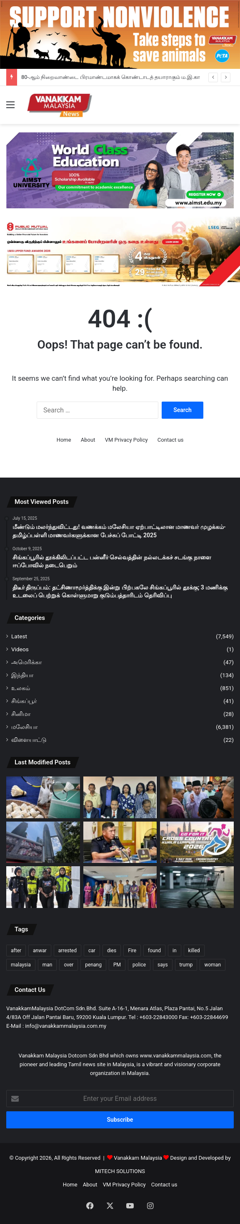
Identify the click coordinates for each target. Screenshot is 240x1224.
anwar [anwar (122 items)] (40, 950)
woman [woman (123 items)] (212, 965)
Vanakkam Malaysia (142, 1158)
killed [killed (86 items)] (194, 950)
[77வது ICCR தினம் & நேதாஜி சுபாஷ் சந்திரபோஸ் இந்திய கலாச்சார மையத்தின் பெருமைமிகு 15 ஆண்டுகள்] (120, 887)
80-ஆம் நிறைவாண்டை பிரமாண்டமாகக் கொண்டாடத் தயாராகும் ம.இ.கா (110, 77)
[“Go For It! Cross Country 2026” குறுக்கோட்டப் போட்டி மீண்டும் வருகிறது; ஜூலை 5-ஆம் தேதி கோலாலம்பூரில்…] (197, 842)
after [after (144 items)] (16, 950)
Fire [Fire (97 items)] (132, 950)
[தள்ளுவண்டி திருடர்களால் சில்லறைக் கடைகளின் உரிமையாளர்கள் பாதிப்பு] (197, 887)
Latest (19, 636)
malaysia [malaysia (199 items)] (21, 965)
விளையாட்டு (29, 739)
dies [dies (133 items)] (111, 950)
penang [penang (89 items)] (93, 965)
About (88, 440)
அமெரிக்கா (26, 662)
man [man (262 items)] (47, 965)
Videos (20, 649)
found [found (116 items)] (154, 950)
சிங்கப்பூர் (24, 701)
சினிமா (20, 714)
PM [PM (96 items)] (117, 965)
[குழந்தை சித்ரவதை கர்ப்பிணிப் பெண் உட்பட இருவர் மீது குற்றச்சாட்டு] (43, 887)
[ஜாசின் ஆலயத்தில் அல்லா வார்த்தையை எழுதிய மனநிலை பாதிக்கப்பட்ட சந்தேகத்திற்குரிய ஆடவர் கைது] (120, 842)
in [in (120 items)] (174, 950)
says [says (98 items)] (163, 965)
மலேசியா (24, 726)
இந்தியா (22, 675)
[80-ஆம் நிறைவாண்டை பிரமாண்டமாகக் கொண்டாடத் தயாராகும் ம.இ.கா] (120, 797)
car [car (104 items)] (91, 950)
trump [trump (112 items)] (186, 965)
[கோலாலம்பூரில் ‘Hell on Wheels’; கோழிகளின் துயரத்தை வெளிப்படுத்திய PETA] (43, 842)
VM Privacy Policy (126, 440)
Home (64, 440)
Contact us (171, 440)
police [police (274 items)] (139, 965)
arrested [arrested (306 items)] (67, 950)
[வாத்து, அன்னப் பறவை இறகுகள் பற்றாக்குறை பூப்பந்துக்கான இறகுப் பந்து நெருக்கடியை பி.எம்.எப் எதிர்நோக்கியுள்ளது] (43, 797)
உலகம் (20, 688)
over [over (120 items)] (68, 965)
